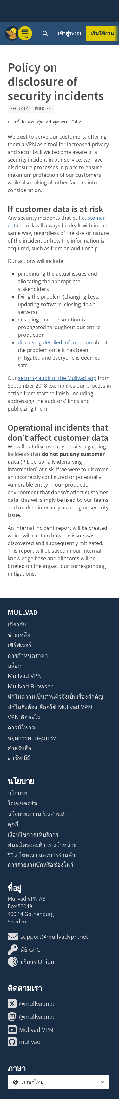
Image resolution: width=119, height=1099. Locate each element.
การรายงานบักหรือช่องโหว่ (40, 864)
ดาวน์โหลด (21, 727)
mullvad (24, 1042)
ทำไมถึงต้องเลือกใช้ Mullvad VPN (50, 707)
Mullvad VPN (25, 676)
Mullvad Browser (30, 686)
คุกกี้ (13, 824)
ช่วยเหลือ (19, 635)
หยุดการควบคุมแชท (32, 738)
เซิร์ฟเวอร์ (19, 645)
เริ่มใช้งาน (102, 33)
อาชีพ (19, 757)
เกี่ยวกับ (17, 624)
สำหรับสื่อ (19, 748)
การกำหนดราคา (28, 655)
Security (19, 108)
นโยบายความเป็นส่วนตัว (38, 814)
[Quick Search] (45, 33)
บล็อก (15, 665)
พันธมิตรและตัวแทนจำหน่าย (42, 844)
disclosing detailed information (55, 342)
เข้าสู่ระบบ (69, 33)
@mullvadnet (31, 1004)
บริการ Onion (31, 962)
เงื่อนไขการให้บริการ (33, 834)
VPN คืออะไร (24, 717)
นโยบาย (17, 793)
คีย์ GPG (24, 949)
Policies (43, 108)
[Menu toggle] (25, 33)
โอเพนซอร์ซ (22, 803)
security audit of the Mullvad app (57, 378)
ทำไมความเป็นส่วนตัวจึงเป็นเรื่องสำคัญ (55, 696)
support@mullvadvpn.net (48, 936)
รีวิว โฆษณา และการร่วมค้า (41, 855)
